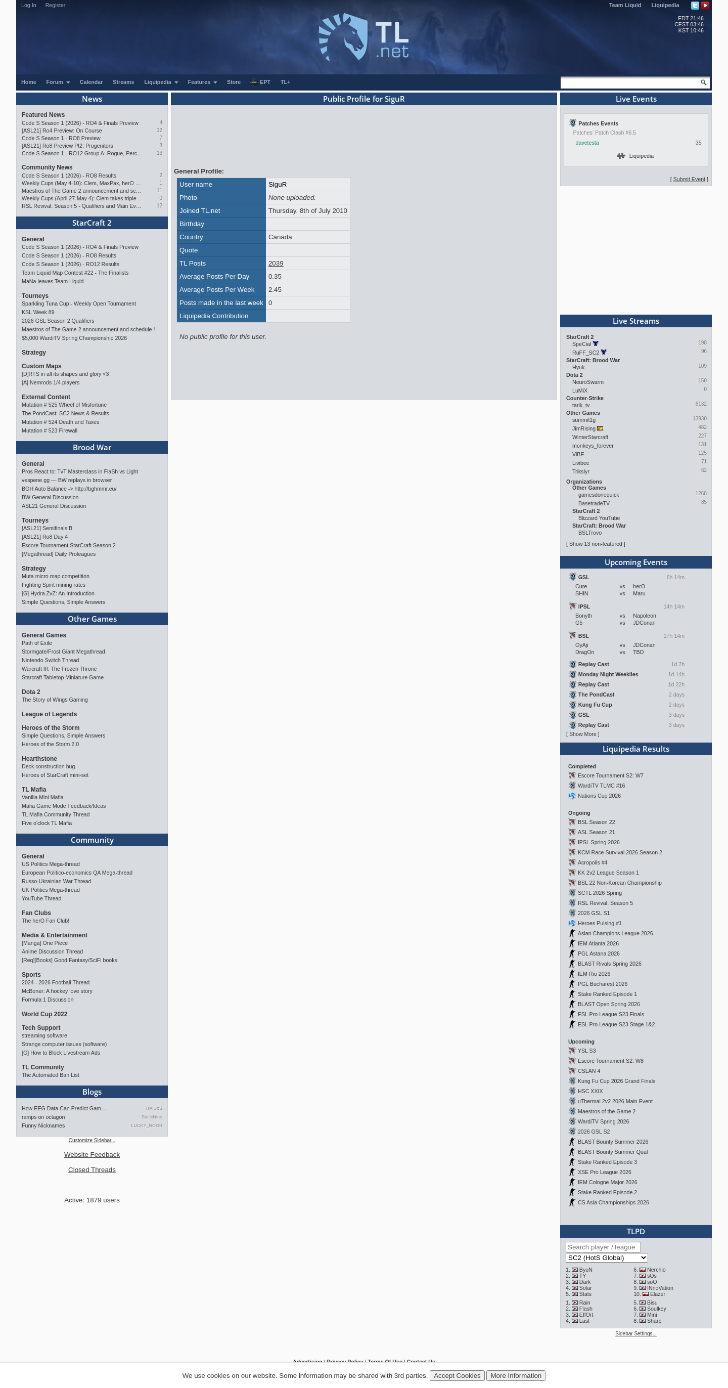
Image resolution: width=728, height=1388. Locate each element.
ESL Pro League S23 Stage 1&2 (616, 1024)
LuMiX (579, 390)
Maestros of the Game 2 (606, 1111)
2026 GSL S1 (594, 913)
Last (584, 1321)
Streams (123, 82)
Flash (586, 1309)
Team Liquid (625, 5)
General (33, 239)
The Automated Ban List (50, 1075)
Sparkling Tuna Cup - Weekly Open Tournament (79, 303)
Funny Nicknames (43, 1125)
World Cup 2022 (44, 1014)
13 (159, 153)
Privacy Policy (345, 1362)
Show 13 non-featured (595, 544)
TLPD (636, 1231)
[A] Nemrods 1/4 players (50, 382)
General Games (44, 635)
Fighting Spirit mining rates (53, 585)
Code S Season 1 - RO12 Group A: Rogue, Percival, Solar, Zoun (82, 153)
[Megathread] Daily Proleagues (59, 554)
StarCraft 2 (92, 223)
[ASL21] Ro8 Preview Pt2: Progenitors (67, 146)
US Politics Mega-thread (51, 864)
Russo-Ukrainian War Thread (56, 881)
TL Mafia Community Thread (55, 814)
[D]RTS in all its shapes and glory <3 (65, 374)
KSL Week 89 (38, 312)
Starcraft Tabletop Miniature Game (63, 677)
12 (159, 130)
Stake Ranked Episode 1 (607, 994)
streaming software (44, 1035)
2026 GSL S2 (594, 1132)
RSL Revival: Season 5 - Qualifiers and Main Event (82, 206)
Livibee (580, 463)
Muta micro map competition (55, 576)
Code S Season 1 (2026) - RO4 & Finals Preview (80, 123)
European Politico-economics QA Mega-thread (77, 873)
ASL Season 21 (596, 832)
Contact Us (421, 1362)
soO (652, 1282)
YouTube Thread (41, 898)
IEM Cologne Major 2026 (608, 1182)
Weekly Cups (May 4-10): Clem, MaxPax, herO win (82, 183)
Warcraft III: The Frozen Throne (59, 669)
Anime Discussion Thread (52, 951)
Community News (47, 167)
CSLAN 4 (589, 1071)
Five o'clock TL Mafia (47, 823)
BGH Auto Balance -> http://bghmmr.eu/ (69, 489)
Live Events (636, 99)
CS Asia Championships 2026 (613, 1202)
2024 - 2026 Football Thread (55, 982)
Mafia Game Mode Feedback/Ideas (64, 806)
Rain (584, 1302)
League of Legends (49, 714)
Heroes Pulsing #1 (600, 923)
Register (56, 5)
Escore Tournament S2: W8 (611, 1061)
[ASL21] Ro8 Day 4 (45, 537)
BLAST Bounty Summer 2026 (613, 1142)
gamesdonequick (598, 495)
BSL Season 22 (596, 822)
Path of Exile (37, 643)
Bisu (652, 1302)
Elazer (657, 1294)
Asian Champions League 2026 (615, 933)
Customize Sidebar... (92, 1140)
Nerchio (656, 1270)
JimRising (584, 428)
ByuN (586, 1270)
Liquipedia (665, 5)
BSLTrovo (590, 533)
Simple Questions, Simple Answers (63, 602)
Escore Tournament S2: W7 (611, 775)
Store (234, 82)
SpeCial (581, 344)
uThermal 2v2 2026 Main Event (615, 1101)
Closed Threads (92, 1170)
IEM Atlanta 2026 (598, 943)
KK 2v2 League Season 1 (608, 873)
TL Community (43, 1067)
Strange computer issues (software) (64, 1044)
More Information (515, 1375)
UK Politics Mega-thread (51, 890)
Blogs (92, 1092)
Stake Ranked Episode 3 (607, 1162)
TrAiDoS (153, 1108)
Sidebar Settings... (636, 1333)
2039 (276, 263)
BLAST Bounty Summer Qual (613, 1152)
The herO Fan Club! (45, 921)
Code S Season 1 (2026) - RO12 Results (70, 264)
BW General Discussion (50, 497)
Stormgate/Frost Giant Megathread (63, 651)
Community (92, 840)
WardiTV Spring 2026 (603, 1121)
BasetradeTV (594, 503)
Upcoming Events (636, 562)
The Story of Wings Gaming (55, 700)
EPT (259, 82)
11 (159, 190)
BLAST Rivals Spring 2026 (610, 964)
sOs (652, 1276)
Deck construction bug (48, 766)
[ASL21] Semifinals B (47, 528)
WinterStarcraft (590, 437)
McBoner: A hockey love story (57, 991)
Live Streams (636, 321)
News (92, 99)
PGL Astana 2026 (599, 953)
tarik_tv (580, 405)
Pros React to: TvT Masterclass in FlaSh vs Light (80, 471)
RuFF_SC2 (585, 353)
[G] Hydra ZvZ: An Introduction (58, 593)
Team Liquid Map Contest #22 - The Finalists (75, 273)
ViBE (578, 454)
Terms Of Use (385, 1362)
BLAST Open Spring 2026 (609, 1004)
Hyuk (578, 367)
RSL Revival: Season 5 (605, 903)
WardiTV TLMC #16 (601, 786)
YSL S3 (587, 1051)
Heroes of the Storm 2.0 (50, 744)
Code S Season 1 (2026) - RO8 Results (69, 175)
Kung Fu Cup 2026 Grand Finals (616, 1081)
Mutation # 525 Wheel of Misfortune (64, 405)
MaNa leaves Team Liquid (52, 281)
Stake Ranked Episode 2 (607, 1192)
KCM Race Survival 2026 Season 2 (620, 852)
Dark (585, 1282)
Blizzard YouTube (599, 518)
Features (203, 82)
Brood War (92, 447)
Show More (583, 734)
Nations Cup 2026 (599, 796)
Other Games (92, 619)
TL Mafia (34, 789)
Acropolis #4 (593, 862)
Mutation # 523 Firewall (49, 430)
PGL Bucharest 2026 (603, 984)
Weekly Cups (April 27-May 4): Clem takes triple (79, 198)
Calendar (91, 82)
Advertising (308, 1362)
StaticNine (152, 1116)
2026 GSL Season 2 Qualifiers (58, 321)
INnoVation (660, 1288)
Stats (585, 1294)
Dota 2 (31, 692)
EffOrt (586, 1315)
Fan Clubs (36, 913)
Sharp (654, 1321)
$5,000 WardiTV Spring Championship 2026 (74, 338)
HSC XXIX (590, 1091)
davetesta (587, 143)
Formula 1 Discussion (47, 999)
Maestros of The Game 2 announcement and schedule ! (82, 191)
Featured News (43, 114)
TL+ (285, 82)
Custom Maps (42, 366)
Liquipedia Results (636, 749)
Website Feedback (92, 1154)
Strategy (34, 352)
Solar (585, 1288)
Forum (59, 82)
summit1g (584, 420)
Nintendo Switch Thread (50, 660)
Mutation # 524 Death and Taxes (60, 422)
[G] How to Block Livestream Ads (61, 1053)
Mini (652, 1315)
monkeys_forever (593, 446)
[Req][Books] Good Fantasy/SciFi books (69, 960)
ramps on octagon (43, 1117)
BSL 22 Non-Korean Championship (620, 883)
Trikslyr (580, 471)
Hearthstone (39, 758)
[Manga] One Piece (45, 943)
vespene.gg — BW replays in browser (67, 480)
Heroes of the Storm (51, 727)
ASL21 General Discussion (54, 506)
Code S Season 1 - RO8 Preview (61, 138)
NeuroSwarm (588, 382)
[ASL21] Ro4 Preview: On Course (62, 130)
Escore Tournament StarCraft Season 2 (69, 545)
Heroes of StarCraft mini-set (55, 775)
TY (582, 1276)
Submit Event (689, 179)
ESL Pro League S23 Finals (611, 1014)
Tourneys (35, 295)
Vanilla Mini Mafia (43, 797)
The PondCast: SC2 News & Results (65, 413)
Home (28, 82)
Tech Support (41, 1027)
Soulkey (656, 1309)
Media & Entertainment (54, 935)
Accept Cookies (457, 1375)
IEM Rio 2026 (594, 974)
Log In (28, 5)
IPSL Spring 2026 (599, 842)
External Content (46, 397)
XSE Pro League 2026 (604, 1172)
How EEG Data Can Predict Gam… (64, 1108)
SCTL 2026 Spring (600, 893)
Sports (31, 974)
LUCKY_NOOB (146, 1125)
